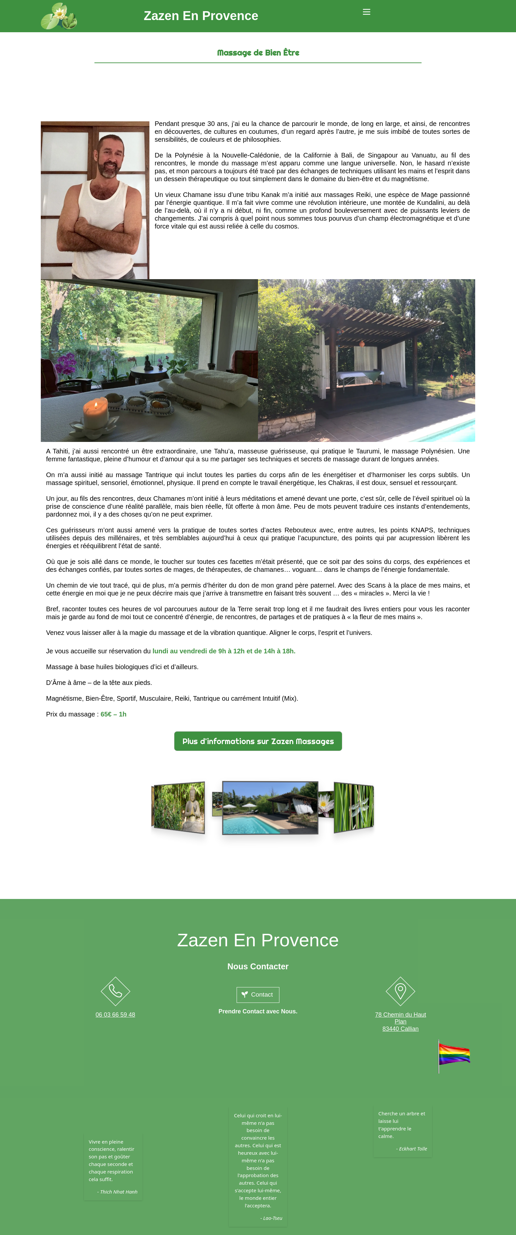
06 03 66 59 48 (115, 1014)
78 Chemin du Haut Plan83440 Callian (400, 1021)
